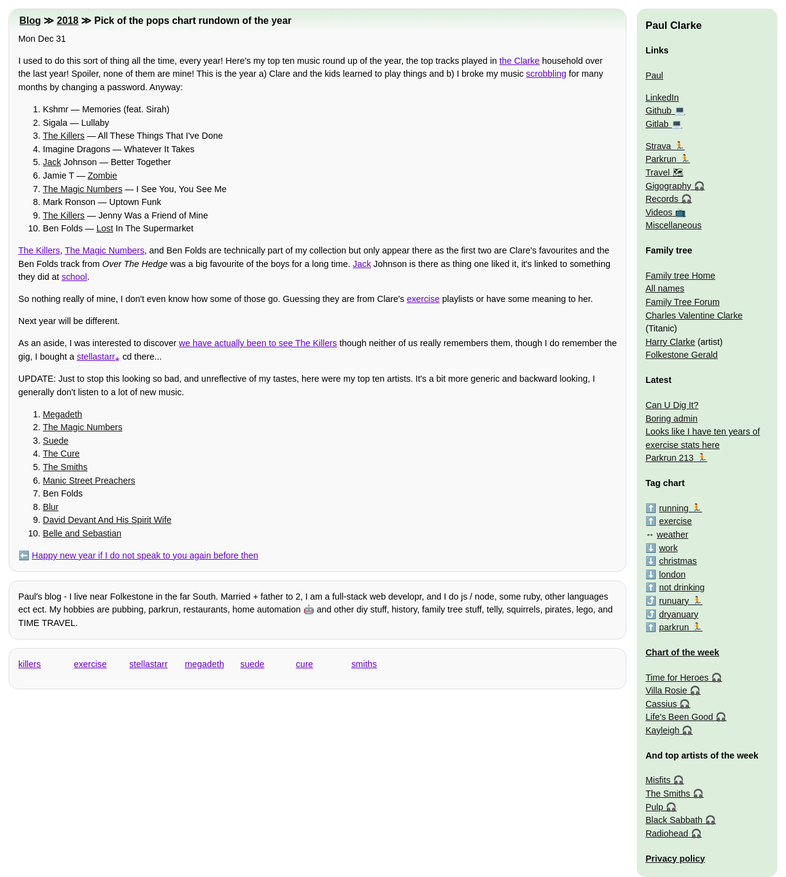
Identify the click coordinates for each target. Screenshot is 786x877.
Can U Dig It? (671, 405)
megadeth (204, 664)
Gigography (668, 186)
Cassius (661, 704)
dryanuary (678, 614)
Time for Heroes (677, 677)
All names (664, 288)
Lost (104, 228)
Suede (56, 441)
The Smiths (65, 467)
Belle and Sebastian (82, 533)
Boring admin (671, 418)
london (672, 574)
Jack (52, 162)
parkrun (674, 627)
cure (304, 664)
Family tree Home (680, 275)
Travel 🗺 (664, 172)
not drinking (681, 587)
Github (658, 110)
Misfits (658, 780)
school (74, 277)
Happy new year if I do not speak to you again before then (145, 555)
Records (662, 199)
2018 (68, 20)
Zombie (102, 175)
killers (29, 664)
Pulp (654, 807)
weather (672, 534)
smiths (364, 664)
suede (252, 664)
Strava (658, 146)
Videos (658, 212)
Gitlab (657, 124)
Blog (30, 20)
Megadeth (62, 414)
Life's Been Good (679, 717)
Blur (51, 507)
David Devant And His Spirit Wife (107, 520)
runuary (674, 601)
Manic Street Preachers (89, 480)
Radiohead (666, 833)
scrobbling (546, 74)
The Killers (64, 136)
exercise (423, 299)
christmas (678, 561)
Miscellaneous (673, 225)
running (673, 508)
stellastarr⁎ (98, 356)
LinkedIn (662, 97)
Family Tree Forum (682, 302)
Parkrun (660, 159)
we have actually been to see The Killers (258, 343)
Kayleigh (662, 730)
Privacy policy (675, 858)
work (668, 548)
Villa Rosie (666, 690)
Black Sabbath (673, 820)
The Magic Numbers (83, 189)
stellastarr (149, 664)
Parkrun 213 (669, 458)
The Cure (61, 453)
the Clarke (519, 61)
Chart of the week (682, 652)
